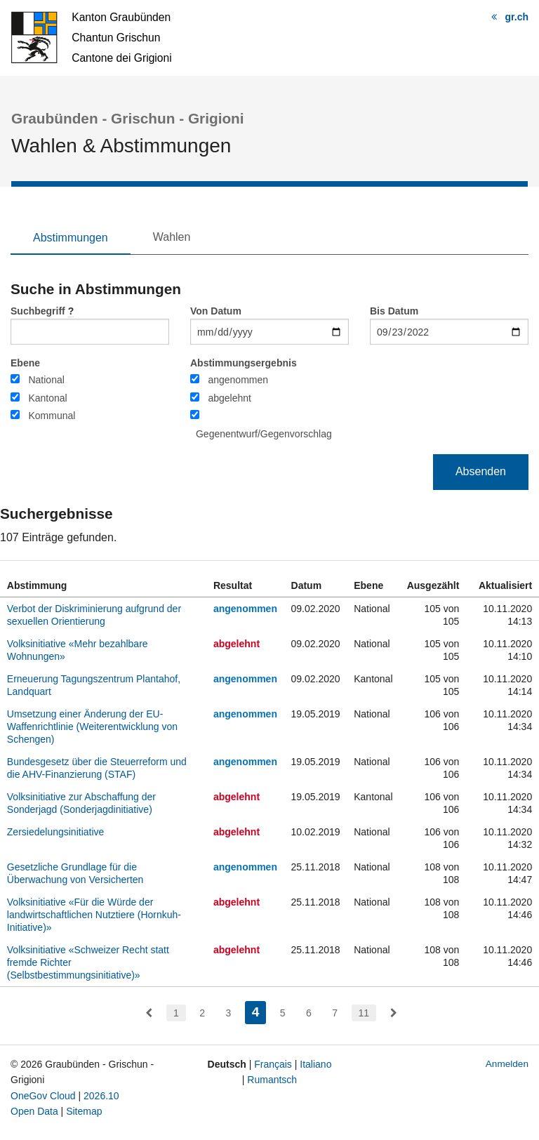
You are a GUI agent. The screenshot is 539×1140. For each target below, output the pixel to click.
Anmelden (507, 1064)
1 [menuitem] (176, 1013)
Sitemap (84, 1111)
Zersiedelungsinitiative (56, 831)
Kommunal (51, 415)
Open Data (34, 1111)
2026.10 (101, 1095)
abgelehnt (229, 398)
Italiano (315, 1064)
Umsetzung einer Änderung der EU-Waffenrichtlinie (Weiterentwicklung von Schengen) (92, 726)
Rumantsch (272, 1079)
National (46, 379)
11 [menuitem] (364, 1013)
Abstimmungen (70, 238)
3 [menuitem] (228, 1013)
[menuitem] (148, 1013)
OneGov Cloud (43, 1095)
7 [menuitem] (335, 1013)
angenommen (238, 379)
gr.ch (516, 16)
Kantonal (47, 398)
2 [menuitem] (202, 1013)
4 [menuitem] (259, 1010)
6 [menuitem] (309, 1013)
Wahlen (172, 237)
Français (273, 1064)
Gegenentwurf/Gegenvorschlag (264, 433)
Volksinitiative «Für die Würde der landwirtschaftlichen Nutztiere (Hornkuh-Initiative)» (94, 914)
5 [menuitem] (283, 1013)
